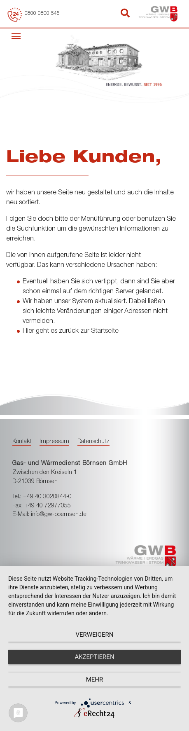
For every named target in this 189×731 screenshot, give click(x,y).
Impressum (54, 442)
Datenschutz (93, 442)
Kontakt (21, 442)
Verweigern (95, 634)
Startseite (105, 331)
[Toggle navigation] (16, 35)
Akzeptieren (94, 657)
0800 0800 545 (42, 13)
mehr (94, 679)
